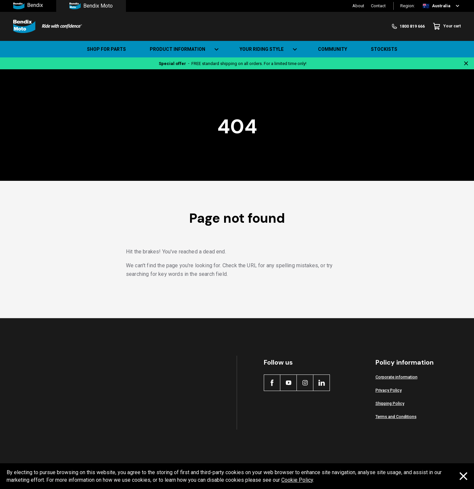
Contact (378, 5)
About (358, 5)
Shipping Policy (389, 403)
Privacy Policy (388, 390)
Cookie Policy (297, 480)
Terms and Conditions (395, 416)
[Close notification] (466, 63)
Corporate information (396, 377)
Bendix (28, 6)
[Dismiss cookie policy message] (463, 476)
